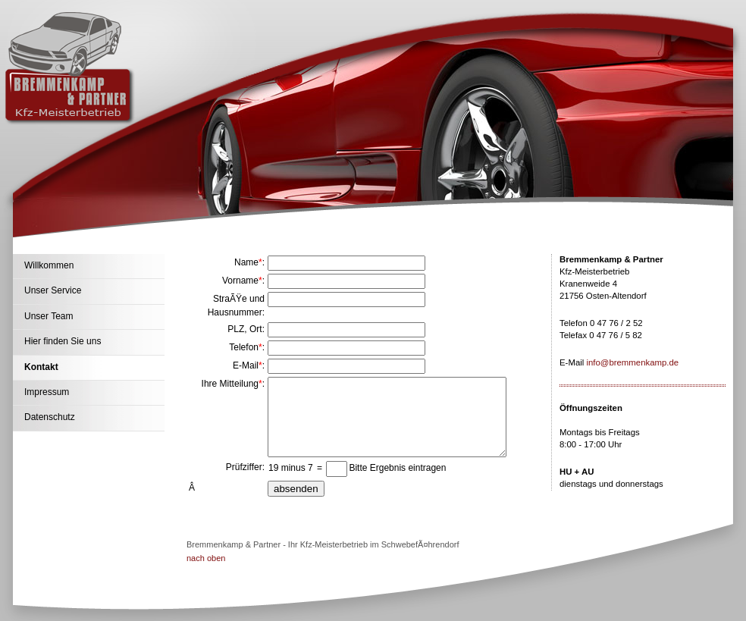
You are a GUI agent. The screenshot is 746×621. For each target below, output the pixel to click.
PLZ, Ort (244, 329)
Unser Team (48, 316)
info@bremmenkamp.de (632, 362)
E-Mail (246, 365)
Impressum (46, 392)
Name (246, 262)
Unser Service (52, 290)
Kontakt (41, 367)
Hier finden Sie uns (62, 341)
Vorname (240, 280)
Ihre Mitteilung (230, 383)
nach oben (205, 558)
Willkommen (49, 265)
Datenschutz (49, 417)
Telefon (244, 347)
